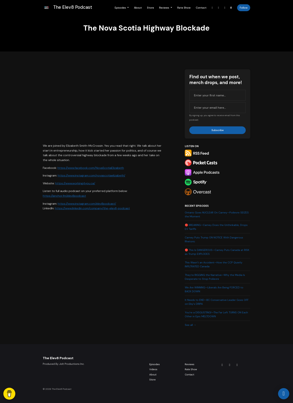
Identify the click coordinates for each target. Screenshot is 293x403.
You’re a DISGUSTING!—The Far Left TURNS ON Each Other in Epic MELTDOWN (216, 314)
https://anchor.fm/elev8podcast (64, 196)
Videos (153, 369)
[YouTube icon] (237, 365)
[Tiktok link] (212, 7)
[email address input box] (217, 107)
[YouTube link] (225, 7)
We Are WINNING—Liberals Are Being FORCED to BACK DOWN (214, 289)
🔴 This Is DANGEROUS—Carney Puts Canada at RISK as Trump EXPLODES (217, 252)
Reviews (164, 7)
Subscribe (218, 130)
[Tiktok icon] (222, 365)
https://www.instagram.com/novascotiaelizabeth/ (91, 175)
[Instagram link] (218, 7)
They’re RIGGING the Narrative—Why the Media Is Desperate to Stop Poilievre (215, 277)
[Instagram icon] (230, 365)
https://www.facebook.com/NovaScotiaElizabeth (91, 168)
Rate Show (184, 7)
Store (150, 7)
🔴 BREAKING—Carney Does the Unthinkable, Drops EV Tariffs (216, 227)
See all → (190, 325)
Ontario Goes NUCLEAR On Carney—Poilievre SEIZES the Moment (217, 214)
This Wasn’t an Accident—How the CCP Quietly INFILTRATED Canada (213, 264)
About (138, 7)
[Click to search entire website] (231, 7)
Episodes (121, 7)
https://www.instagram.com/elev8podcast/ (87, 204)
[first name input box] (217, 95)
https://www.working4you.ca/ (75, 183)
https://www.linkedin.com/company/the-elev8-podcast (92, 208)
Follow (244, 7)
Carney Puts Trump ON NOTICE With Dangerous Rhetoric (214, 239)
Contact (201, 7)
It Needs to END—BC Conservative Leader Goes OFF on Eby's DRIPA (217, 302)
